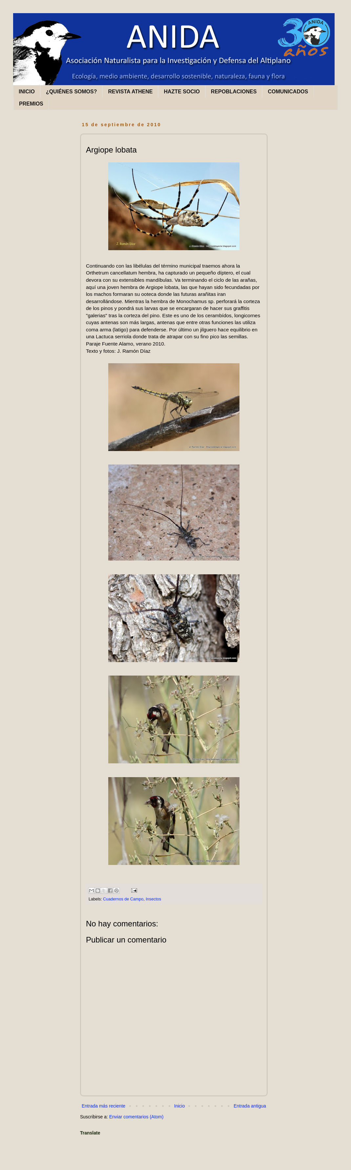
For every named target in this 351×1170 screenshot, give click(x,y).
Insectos (153, 899)
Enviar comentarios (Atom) (136, 1116)
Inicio (179, 1106)
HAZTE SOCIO (181, 91)
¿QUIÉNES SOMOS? (71, 91)
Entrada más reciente (103, 1106)
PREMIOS (31, 104)
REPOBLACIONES (234, 91)
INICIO (27, 91)
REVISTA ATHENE (130, 91)
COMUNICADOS (288, 91)
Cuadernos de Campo (123, 899)
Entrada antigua (250, 1106)
